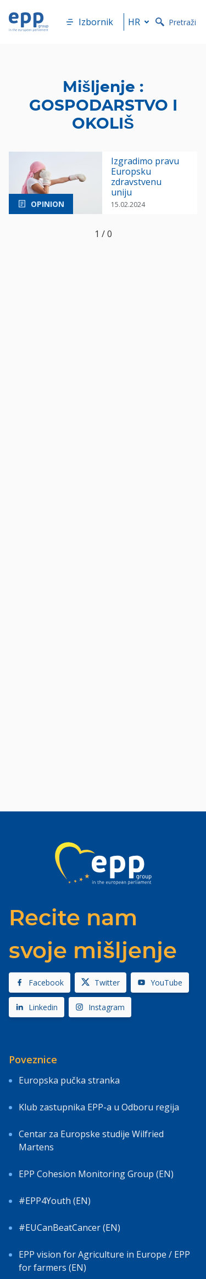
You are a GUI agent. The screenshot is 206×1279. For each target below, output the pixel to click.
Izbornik (89, 22)
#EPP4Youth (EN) (55, 1201)
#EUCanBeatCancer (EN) (69, 1228)
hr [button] (140, 21)
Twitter (100, 982)
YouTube (159, 982)
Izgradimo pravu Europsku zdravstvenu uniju (145, 177)
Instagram (100, 1007)
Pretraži (175, 22)
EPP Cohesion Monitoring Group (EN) (96, 1174)
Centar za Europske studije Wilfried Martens (91, 1140)
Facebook (39, 982)
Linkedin (36, 1007)
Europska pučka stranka (69, 1080)
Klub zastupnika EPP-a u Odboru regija (99, 1107)
